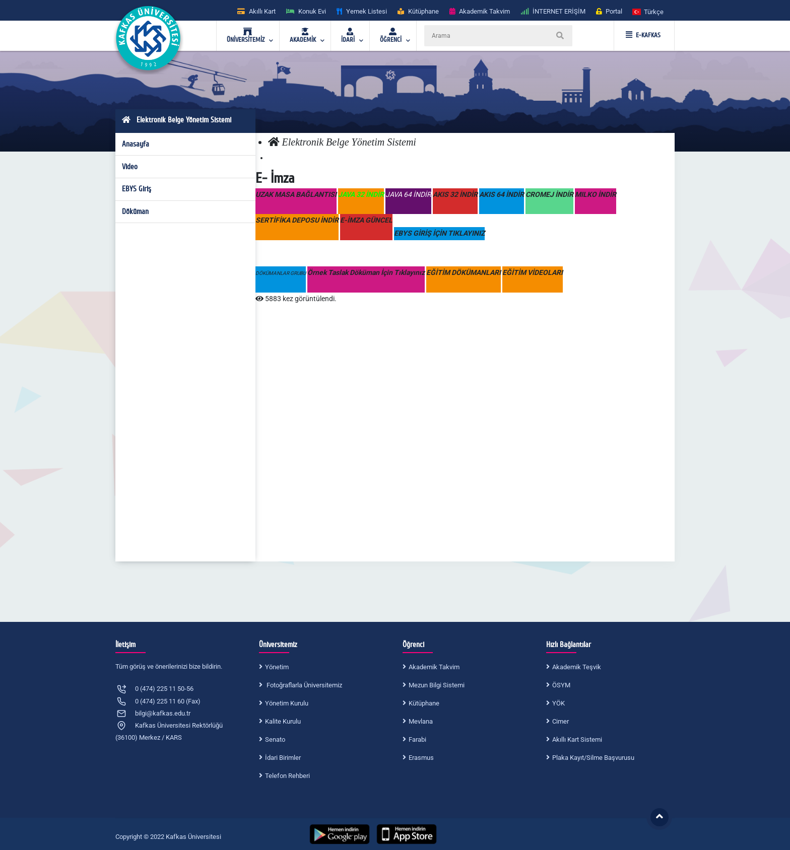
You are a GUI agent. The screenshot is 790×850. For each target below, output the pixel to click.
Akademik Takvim (434, 667)
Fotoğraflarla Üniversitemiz (303, 685)
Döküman (135, 211)
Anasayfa (135, 144)
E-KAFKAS (643, 35)
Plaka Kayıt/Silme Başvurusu (593, 757)
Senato (275, 739)
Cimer (560, 721)
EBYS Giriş (136, 188)
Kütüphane (424, 703)
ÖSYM (561, 685)
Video (130, 166)
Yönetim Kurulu (286, 703)
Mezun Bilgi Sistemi (437, 685)
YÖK (558, 703)
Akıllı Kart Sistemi (577, 739)
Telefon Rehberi (287, 776)
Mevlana (421, 721)
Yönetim (277, 667)
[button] (648, 11)
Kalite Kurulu (283, 721)
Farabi (417, 739)
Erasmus (421, 757)
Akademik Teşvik (576, 667)
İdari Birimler (283, 757)
